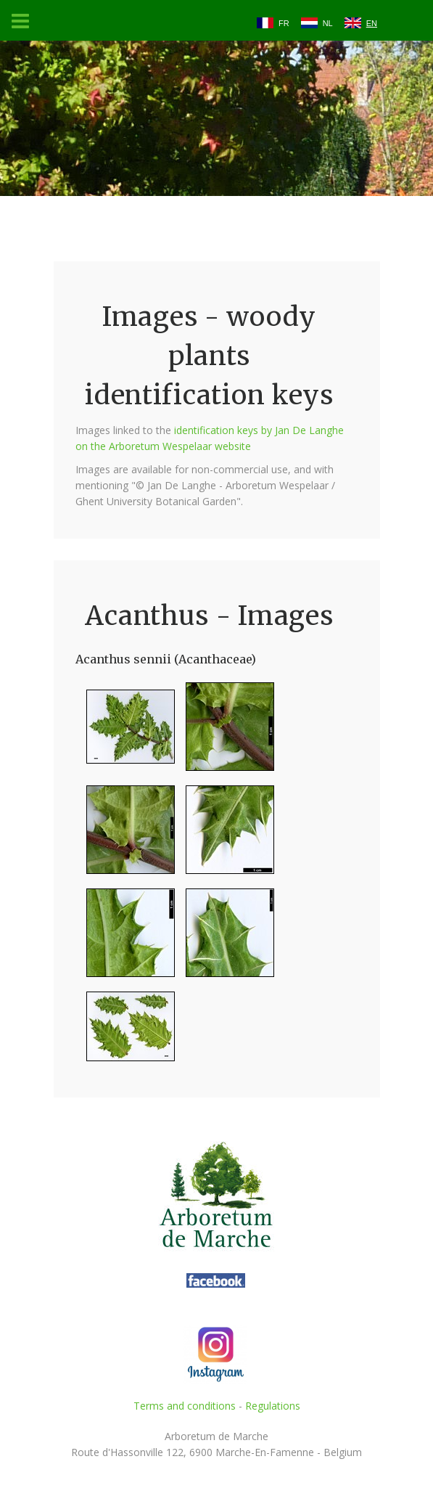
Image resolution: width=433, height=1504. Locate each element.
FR (284, 23)
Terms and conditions (184, 1406)
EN (371, 23)
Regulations (272, 1406)
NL (328, 23)
